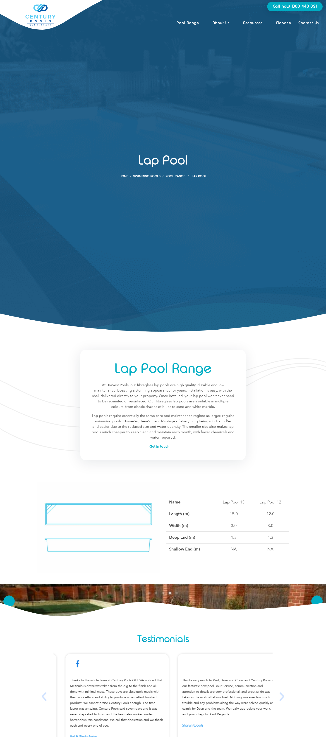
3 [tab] (163, 593)
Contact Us (308, 23)
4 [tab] (170, 593)
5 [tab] (176, 593)
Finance (283, 23)
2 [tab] (156, 593)
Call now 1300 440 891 (295, 6)
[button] (44, 696)
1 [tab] (149, 593)
